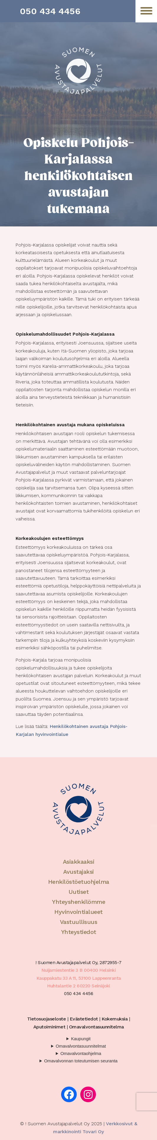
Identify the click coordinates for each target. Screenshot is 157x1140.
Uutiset (78, 891)
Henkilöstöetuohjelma (78, 881)
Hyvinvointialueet (78, 911)
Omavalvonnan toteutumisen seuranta (80, 1061)
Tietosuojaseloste (46, 1019)
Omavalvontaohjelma (80, 1053)
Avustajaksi (78, 871)
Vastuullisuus (78, 921)
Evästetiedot (84, 1019)
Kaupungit (81, 1038)
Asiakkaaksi (78, 861)
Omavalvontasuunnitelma (96, 1027)
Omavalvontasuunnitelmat (81, 1046)
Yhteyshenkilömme (78, 901)
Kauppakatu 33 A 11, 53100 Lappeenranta (78, 978)
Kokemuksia (114, 1019)
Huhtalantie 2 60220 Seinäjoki (78, 986)
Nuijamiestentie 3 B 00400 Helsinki (78, 970)
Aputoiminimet (49, 1027)
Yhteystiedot (78, 931)
